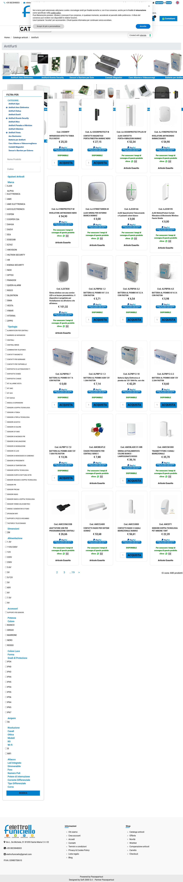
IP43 (9, 672)
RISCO (10, 290)
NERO (9, 640)
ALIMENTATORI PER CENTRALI (17, 330)
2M (8, 532)
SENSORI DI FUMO (13, 432)
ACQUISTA (66, 163)
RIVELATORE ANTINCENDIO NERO (63, 213)
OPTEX (10, 275)
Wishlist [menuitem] (133, 843)
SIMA (9, 300)
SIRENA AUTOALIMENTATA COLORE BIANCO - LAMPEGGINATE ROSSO (129, 453)
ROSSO (10, 645)
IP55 (9, 692)
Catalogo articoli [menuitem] (136, 832)
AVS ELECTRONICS (15, 209)
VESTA (10, 305)
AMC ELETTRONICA (16, 204)
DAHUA (10, 224)
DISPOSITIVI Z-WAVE (14, 379)
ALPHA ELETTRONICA (13, 192)
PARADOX (11, 280)
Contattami (168, 18)
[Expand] (7, 108)
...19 (72, 572)
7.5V (9, 597)
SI (8, 748)
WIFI (9, 753)
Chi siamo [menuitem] (73, 832)
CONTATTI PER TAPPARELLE (17, 364)
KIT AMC (10, 388)
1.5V (9, 542)
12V (9, 552)
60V (9, 587)
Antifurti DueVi (15, 115)
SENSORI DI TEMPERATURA (16, 465)
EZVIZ (10, 245)
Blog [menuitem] (71, 857)
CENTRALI (10, 340)
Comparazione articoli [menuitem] (139, 846)
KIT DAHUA (11, 398)
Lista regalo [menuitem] (74, 854)
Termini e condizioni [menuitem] (78, 846)
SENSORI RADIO (12, 494)
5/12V (10, 577)
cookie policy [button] (56, 13)
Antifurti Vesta (15, 133)
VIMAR (10, 310)
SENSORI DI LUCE (13, 451)
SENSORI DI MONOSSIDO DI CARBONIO (20, 456)
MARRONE (12, 635)
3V (8, 572)
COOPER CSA (13, 219)
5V (8, 582)
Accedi (168, 3)
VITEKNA (11, 316)
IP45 (9, 682)
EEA (9, 234)
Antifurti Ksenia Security (53, 77)
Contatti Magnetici (113, 77)
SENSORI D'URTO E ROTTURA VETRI (19, 475)
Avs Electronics (15, 136)
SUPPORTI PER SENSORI (15, 612)
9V (8, 603)
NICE (9, 270)
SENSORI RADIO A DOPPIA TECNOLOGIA (21, 499)
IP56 (9, 697)
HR (8, 260)
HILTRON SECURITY (16, 255)
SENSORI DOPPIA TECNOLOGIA (17, 470)
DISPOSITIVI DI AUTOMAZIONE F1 (18, 369)
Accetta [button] (143, 26)
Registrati (159, 3)
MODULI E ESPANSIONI (15, 403)
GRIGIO (10, 630)
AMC (9, 199)
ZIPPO (10, 321)
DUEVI (10, 229)
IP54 (9, 687)
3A (8, 722)
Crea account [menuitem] (74, 835)
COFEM (10, 214)
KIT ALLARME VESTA (14, 383)
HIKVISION (12, 250)
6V (8, 592)
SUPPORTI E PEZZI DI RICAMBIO (18, 518)
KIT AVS (10, 393)
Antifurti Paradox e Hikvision (20, 125)
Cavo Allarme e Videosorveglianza (144, 77)
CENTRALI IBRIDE (13, 345)
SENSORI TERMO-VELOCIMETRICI (18, 504)
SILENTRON (12, 295)
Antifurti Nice (14, 122)
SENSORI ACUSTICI (13, 422)
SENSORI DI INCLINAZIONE (16, 441)
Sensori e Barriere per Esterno (83, 77)
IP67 (9, 712)
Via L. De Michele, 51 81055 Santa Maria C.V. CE (27, 842)
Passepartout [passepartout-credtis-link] (97, 877)
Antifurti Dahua (15, 111)
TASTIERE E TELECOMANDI (16, 523)
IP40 (9, 666)
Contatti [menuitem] (72, 843)
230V (9, 562)
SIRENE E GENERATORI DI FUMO (18, 509)
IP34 (9, 661)
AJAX (9, 186)
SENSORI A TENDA (13, 412)
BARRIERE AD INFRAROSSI (16, 335)
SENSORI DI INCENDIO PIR (16, 436)
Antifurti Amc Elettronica (22, 77)
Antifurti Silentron (16, 129)
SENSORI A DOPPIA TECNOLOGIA (18, 408)
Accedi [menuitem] (72, 839)
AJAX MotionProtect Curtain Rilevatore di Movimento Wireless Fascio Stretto (165, 215)
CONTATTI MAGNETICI (15, 355)
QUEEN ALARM (14, 285)
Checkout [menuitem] (133, 854)
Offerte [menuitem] (132, 835)
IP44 (9, 677)
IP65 (9, 707)
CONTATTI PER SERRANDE (16, 359)
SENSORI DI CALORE (14, 427)
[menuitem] (177, 2)
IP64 (9, 702)
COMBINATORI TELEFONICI (16, 350)
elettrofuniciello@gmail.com (19, 854)
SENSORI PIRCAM (13, 489)
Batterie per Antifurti (17, 140)
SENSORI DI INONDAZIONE (16, 446)
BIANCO (10, 625)
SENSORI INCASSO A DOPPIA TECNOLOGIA (22, 480)
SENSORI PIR (11, 485)
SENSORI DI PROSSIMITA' (15, 461)
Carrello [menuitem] (132, 850)
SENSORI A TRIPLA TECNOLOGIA (18, 417)
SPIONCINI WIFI (12, 514)
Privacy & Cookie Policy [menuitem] (79, 850)
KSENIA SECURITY (15, 265)
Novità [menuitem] (132, 839)
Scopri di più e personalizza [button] (48, 26)
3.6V (9, 567)
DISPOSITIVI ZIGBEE (14, 374)
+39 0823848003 (12, 3)
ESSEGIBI (11, 239)
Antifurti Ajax (14, 104)
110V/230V (12, 547)
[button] (23, 793)
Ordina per (65, 93)
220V (9, 557)
